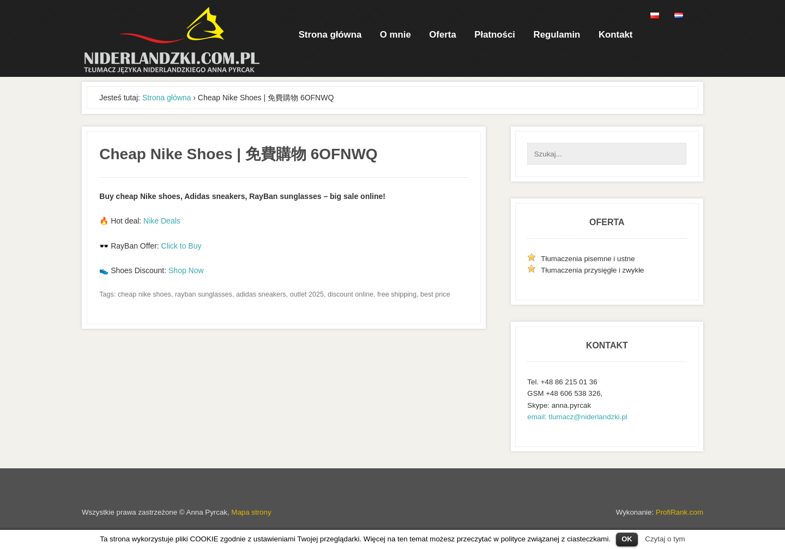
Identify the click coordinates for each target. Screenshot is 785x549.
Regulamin (557, 34)
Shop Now (186, 270)
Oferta (442, 34)
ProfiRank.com (679, 512)
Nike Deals (161, 220)
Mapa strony (251, 512)
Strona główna (330, 34)
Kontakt (615, 34)
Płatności (494, 34)
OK (626, 539)
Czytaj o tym (665, 539)
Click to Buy (181, 246)
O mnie (395, 34)
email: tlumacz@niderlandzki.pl (577, 417)
